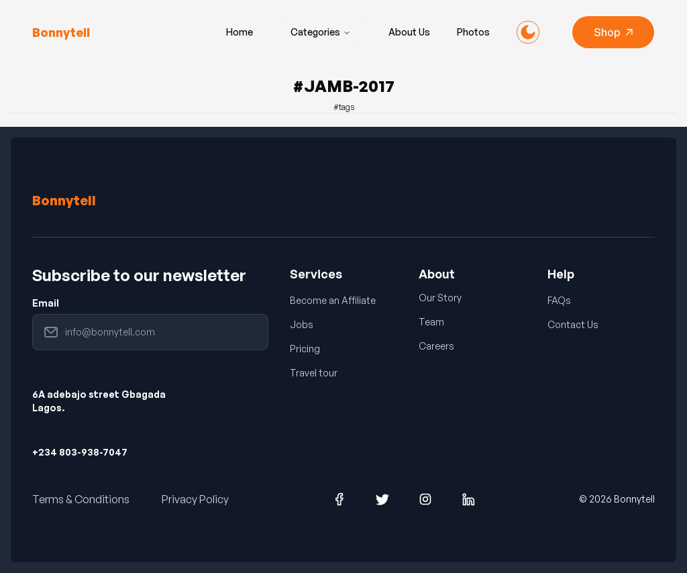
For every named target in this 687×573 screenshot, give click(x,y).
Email (45, 303)
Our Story (440, 297)
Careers (436, 346)
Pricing (305, 348)
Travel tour (313, 372)
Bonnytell (64, 200)
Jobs (301, 324)
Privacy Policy (195, 499)
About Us (409, 32)
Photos (473, 32)
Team (431, 321)
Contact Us (572, 324)
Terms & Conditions (80, 499)
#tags (343, 107)
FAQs (559, 300)
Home (239, 32)
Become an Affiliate (333, 300)
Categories (320, 32)
